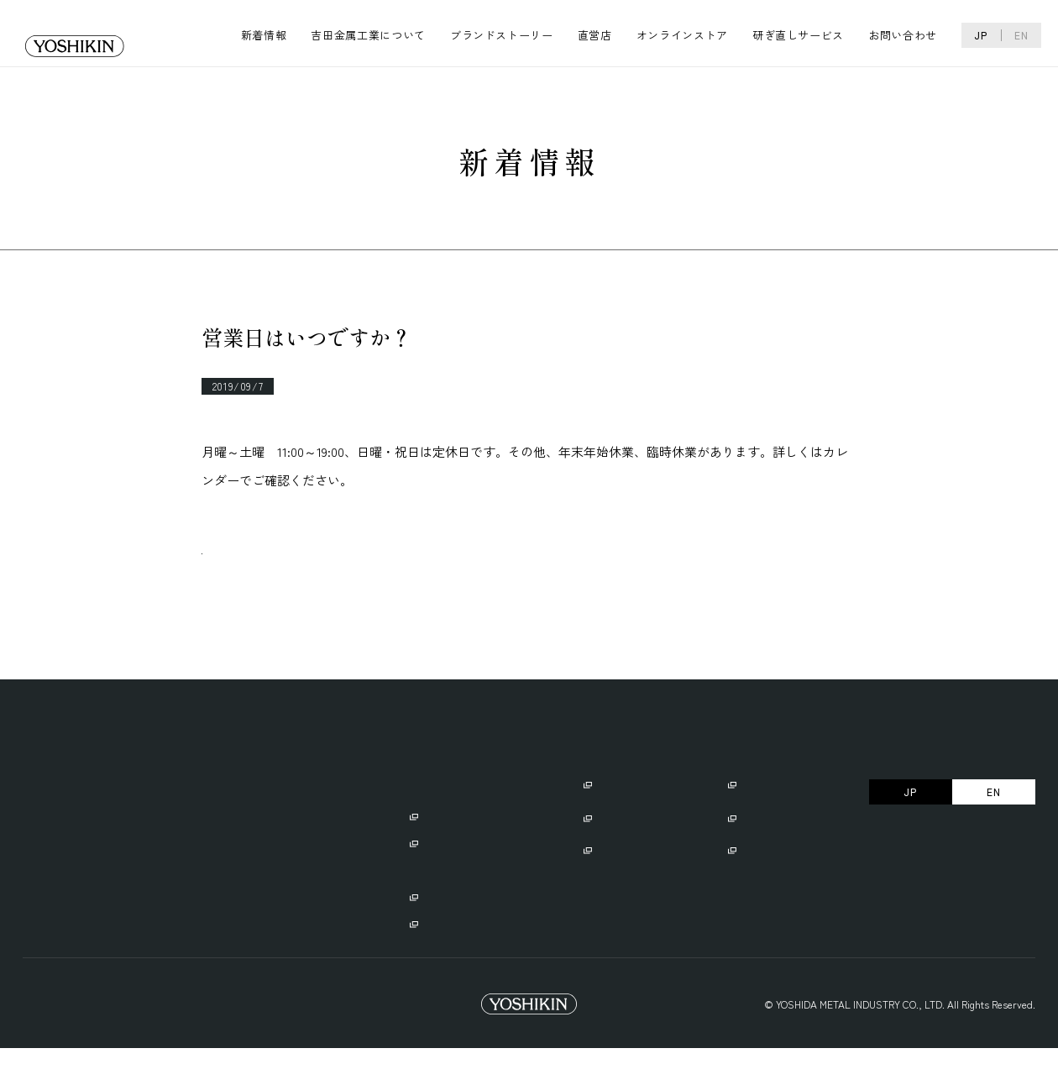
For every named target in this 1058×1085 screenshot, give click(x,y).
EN (1021, 35)
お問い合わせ (902, 35)
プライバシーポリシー (78, 1041)
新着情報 (264, 35)
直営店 (595, 35)
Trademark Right (218, 1041)
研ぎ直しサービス (798, 35)
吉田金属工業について (368, 35)
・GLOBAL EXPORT (442, 906)
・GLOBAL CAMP (447, 932)
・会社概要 (132, 852)
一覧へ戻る (265, 571)
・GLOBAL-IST (442, 879)
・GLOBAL (433, 852)
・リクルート (137, 879)
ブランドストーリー (501, 35)
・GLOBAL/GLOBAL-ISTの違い (480, 959)
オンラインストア (682, 35)
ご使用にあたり (622, 822)
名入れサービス (622, 855)
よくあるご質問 (767, 855)
